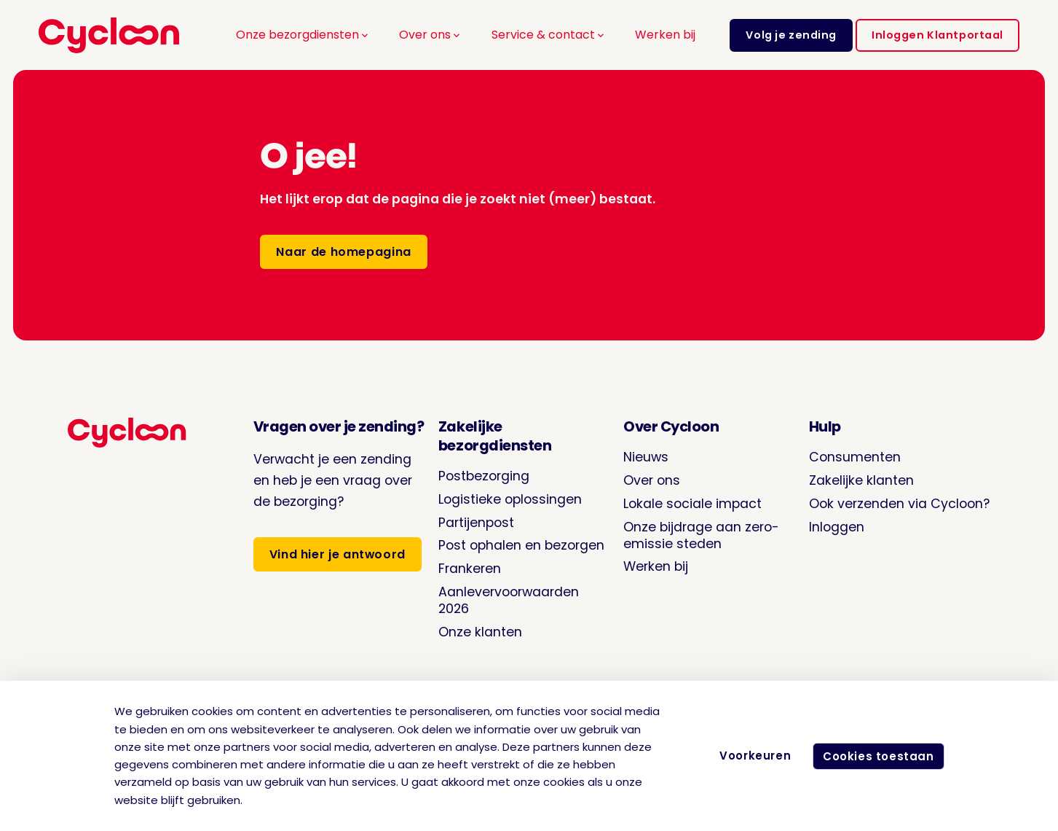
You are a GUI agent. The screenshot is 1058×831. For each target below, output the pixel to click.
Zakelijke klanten (861, 480)
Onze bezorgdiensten (303, 34)
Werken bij (665, 34)
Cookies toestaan (875, 756)
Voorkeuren (749, 755)
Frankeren (469, 568)
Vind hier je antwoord (337, 554)
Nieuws (645, 457)
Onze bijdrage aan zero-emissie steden (701, 535)
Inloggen (836, 527)
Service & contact (549, 34)
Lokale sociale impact (692, 503)
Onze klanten (480, 632)
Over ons (430, 34)
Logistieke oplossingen (510, 499)
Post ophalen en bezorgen (521, 545)
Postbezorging (483, 476)
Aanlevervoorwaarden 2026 (508, 599)
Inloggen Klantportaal (937, 35)
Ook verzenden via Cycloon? (899, 503)
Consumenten (855, 457)
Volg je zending (791, 35)
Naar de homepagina (343, 251)
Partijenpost (476, 522)
